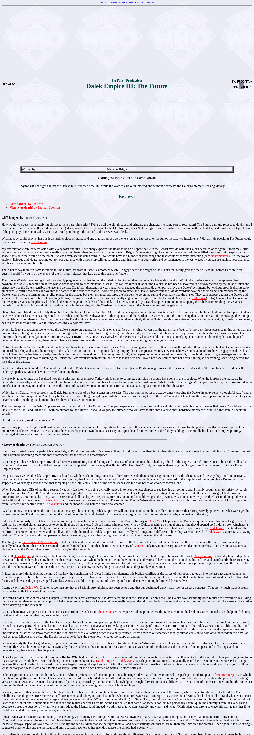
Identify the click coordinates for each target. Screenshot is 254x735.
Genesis (139, 545)
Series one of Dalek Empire (40, 542)
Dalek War (199, 298)
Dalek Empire (22, 556)
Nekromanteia (220, 256)
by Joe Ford (26, 204)
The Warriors (50, 500)
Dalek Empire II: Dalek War (114, 660)
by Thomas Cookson (35, 207)
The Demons (39, 242)
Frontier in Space (227, 674)
